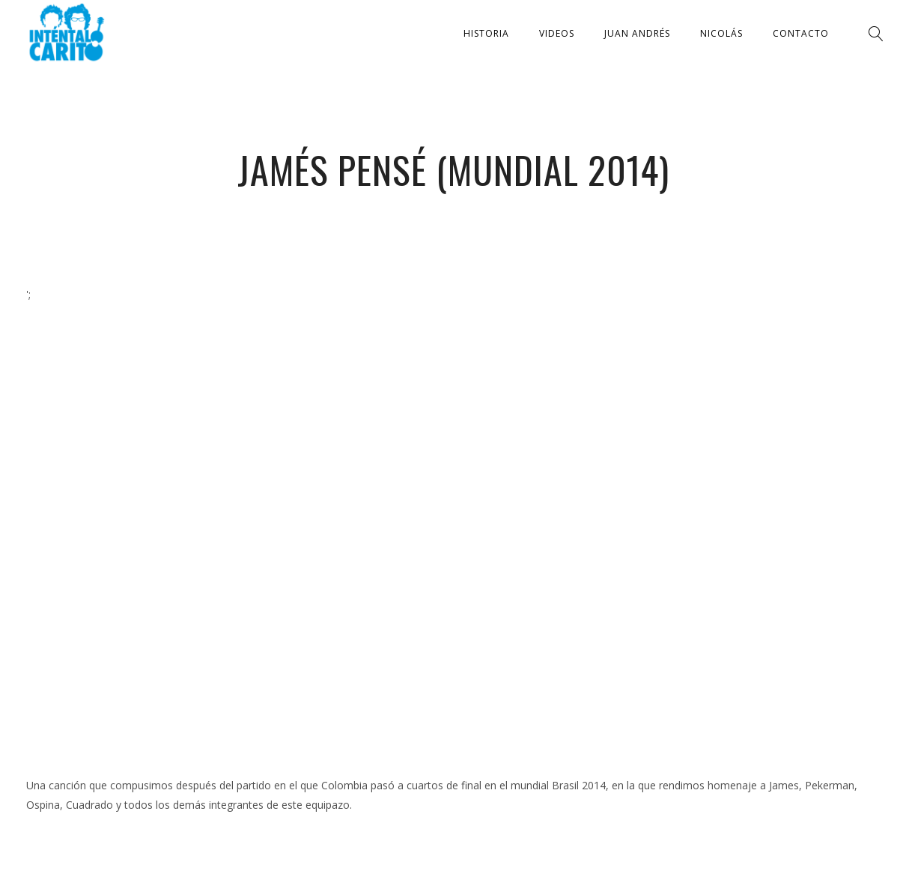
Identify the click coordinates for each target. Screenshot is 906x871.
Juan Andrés (637, 33)
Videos (556, 33)
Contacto (801, 33)
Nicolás (721, 33)
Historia (486, 33)
